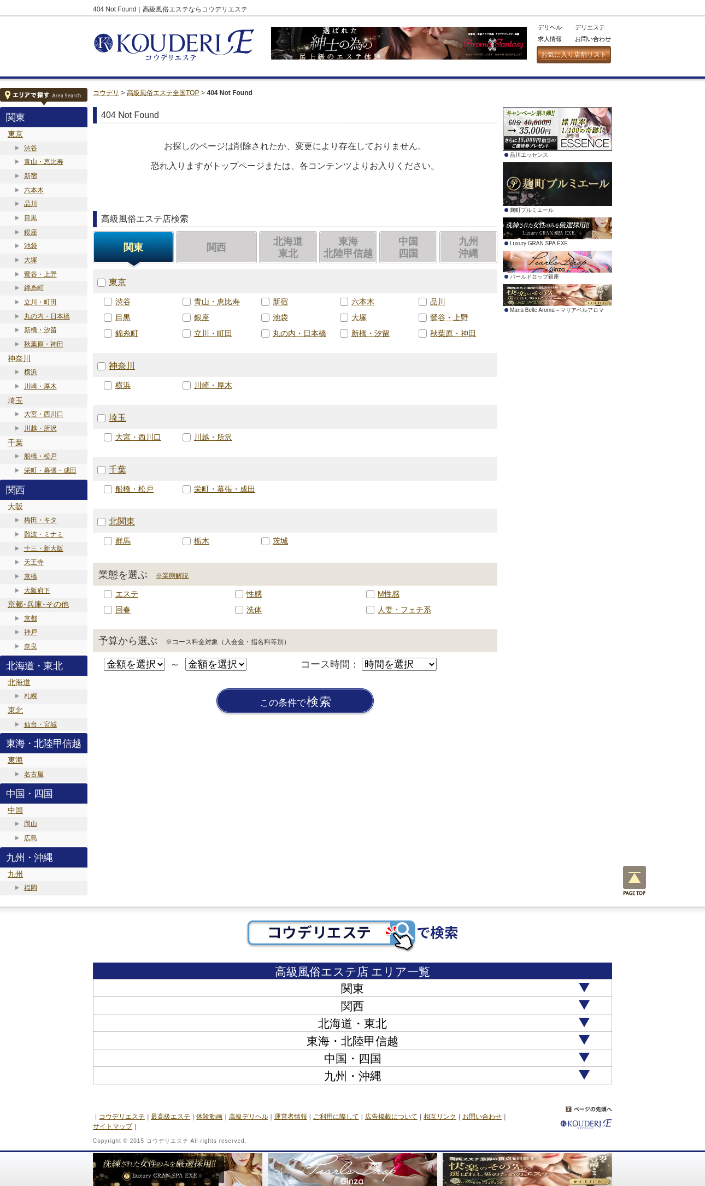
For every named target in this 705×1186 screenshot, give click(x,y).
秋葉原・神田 (43, 344)
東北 (15, 710)
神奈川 (19, 358)
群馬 (123, 540)
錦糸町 (34, 288)
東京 (15, 133)
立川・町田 (40, 302)
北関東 (122, 521)
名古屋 (34, 774)
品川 (30, 204)
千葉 (15, 442)
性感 (254, 593)
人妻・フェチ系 (404, 609)
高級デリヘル (248, 1116)
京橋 (30, 576)
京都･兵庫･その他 (38, 604)
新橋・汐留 (40, 330)
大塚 (30, 260)
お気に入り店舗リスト (574, 54)
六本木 (34, 190)
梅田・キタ (40, 520)
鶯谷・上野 (40, 274)
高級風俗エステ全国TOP (163, 93)
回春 (123, 609)
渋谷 (30, 148)
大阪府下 (37, 590)
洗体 (254, 609)
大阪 (15, 506)
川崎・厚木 (40, 386)
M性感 (389, 593)
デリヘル (550, 27)
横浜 (30, 372)
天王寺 (34, 562)
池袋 (30, 246)
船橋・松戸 (40, 456)
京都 (30, 618)
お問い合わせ (593, 39)
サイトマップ (112, 1126)
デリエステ (590, 27)
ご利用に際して (336, 1116)
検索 (296, 702)
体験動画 (209, 1116)
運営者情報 (290, 1116)
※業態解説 (172, 576)
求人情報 (550, 39)
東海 (15, 760)
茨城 (280, 540)
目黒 (30, 218)
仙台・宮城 (40, 724)
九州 (15, 874)
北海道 (19, 682)
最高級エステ (170, 1116)
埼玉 (15, 400)
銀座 (30, 232)
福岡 (30, 888)
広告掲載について (391, 1116)
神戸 (30, 632)
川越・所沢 (40, 428)
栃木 (201, 540)
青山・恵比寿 (43, 162)
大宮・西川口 (43, 414)
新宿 (30, 176)
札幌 (30, 696)
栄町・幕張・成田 (50, 470)
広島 (30, 838)
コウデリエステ (122, 1116)
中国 (15, 810)
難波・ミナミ (43, 534)
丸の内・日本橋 (47, 316)
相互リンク (440, 1116)
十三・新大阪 (43, 548)
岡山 (30, 824)
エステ (126, 593)
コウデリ (106, 93)
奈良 (30, 646)
